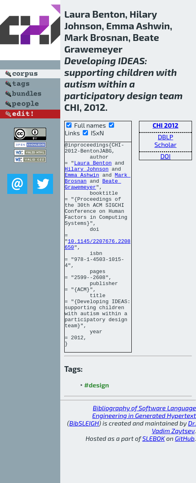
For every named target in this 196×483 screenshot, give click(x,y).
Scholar (165, 144)
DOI (165, 156)
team (171, 95)
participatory (94, 95)
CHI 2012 (165, 125)
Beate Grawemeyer (93, 192)
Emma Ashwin (82, 181)
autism (80, 84)
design (142, 95)
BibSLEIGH (84, 464)
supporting (89, 72)
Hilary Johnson (86, 174)
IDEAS (131, 60)
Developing (90, 60)
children (135, 72)
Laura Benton (93, 167)
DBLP (165, 137)
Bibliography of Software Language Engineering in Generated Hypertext (144, 452)
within (112, 84)
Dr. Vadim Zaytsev (174, 467)
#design (96, 426)
